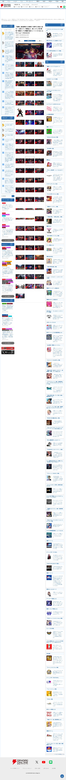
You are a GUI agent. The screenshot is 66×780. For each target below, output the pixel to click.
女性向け (50, 1)
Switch (44, 1)
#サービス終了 (24, 6)
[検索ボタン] (13, 196)
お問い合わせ (46, 768)
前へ (20, 40)
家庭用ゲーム (14, 19)
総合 (3, 1)
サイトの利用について (14, 768)
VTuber (57, 1)
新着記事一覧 (17, 4)
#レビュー (31, 6)
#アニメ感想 (17, 6)
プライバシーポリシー (27, 768)
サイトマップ (34, 4)
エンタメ (15, 1)
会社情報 (54, 768)
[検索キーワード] (6, 196)
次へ (40, 40)
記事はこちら (29, 40)
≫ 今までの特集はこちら (59, 754)
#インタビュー (45, 6)
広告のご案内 (37, 768)
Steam (31, 19)
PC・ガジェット (29, 1)
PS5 (18, 19)
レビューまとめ (26, 4)
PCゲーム (27, 19)
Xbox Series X (22, 19)
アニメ (21, 1)
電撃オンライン (4, 19)
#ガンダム (38, 6)
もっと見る (7, 240)
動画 (63, 1)
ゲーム (9, 1)
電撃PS (37, 1)
